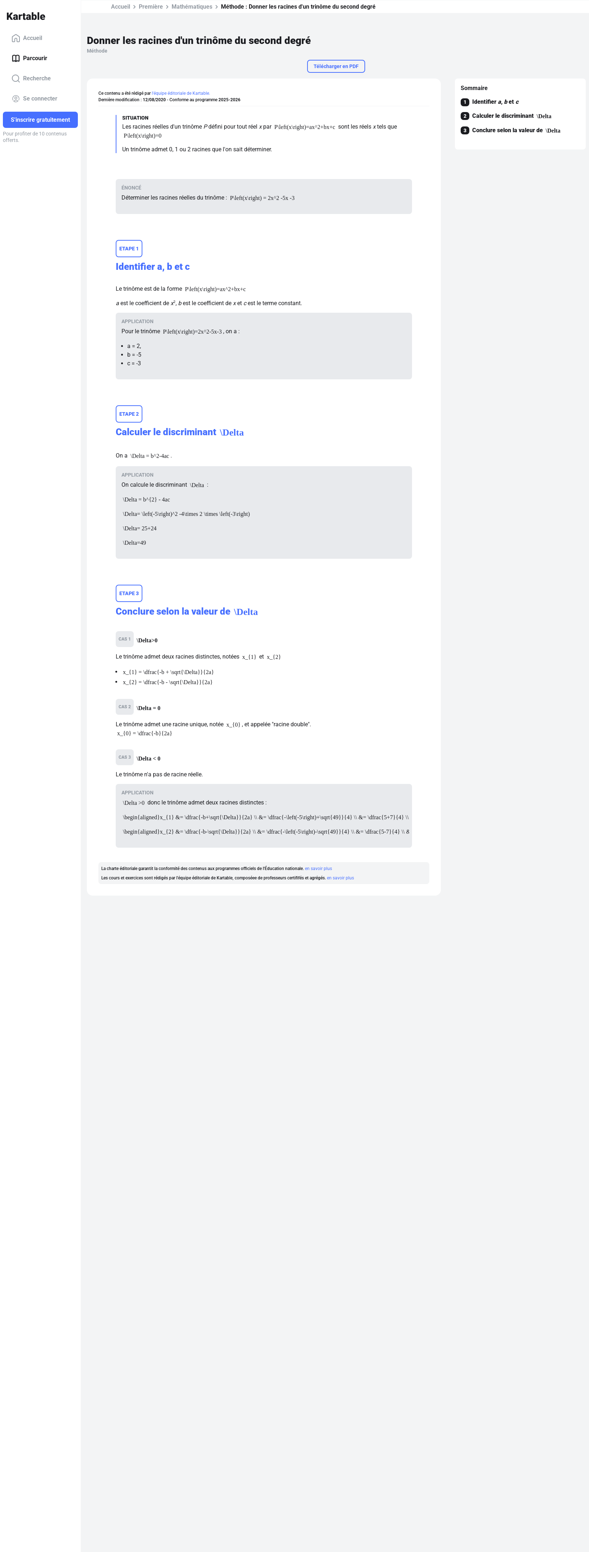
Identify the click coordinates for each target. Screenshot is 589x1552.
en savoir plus (318, 868)
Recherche (31, 78)
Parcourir (29, 58)
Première (150, 6)
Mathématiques (190, 6)
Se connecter (34, 98)
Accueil (27, 38)
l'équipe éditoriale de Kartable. (181, 93)
